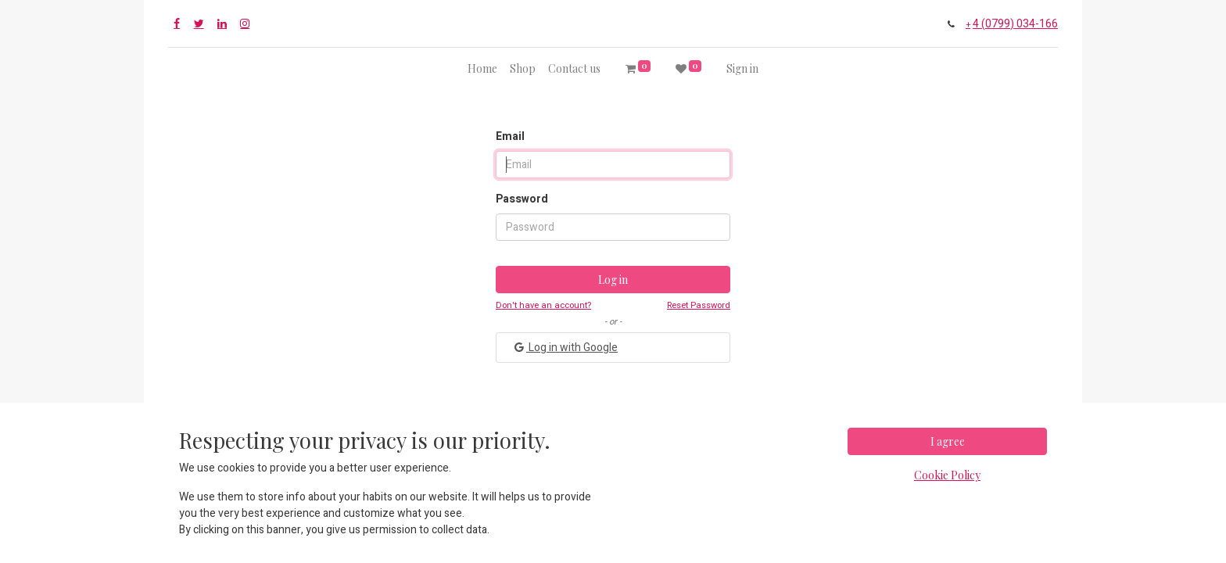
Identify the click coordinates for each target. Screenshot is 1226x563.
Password (522, 199)
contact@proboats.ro (695, 454)
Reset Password (698, 305)
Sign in (742, 68)
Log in (613, 279)
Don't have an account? (543, 305)
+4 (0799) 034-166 (548, 454)
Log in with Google (565, 347)
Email (510, 136)
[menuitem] (482, 68)
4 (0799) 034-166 (1015, 24)
